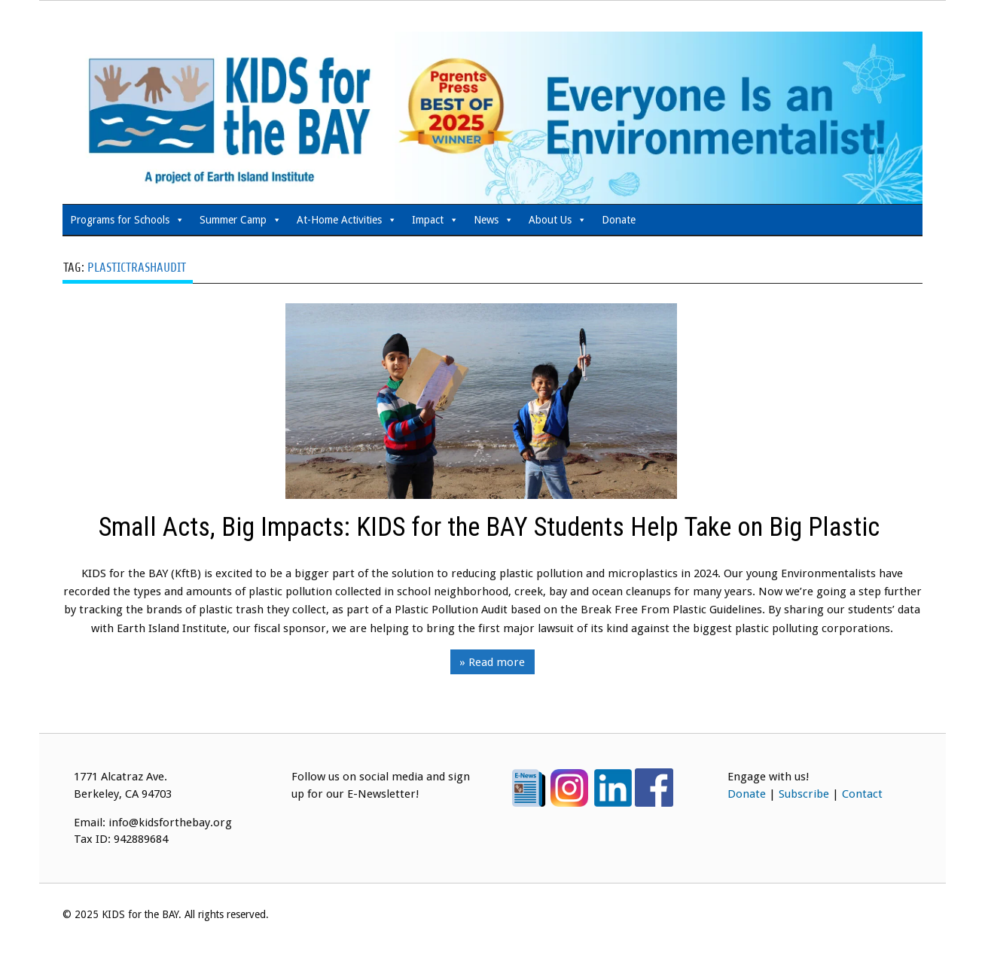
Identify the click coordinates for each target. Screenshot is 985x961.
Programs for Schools (127, 220)
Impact (435, 220)
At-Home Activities (347, 220)
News (494, 220)
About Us (558, 220)
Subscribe (804, 794)
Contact (862, 794)
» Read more (492, 662)
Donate (619, 220)
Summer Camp (241, 220)
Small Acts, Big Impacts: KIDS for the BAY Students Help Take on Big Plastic (492, 527)
